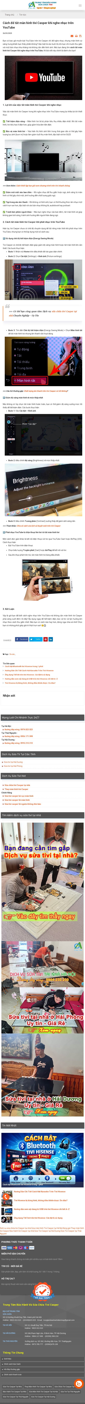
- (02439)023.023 (29, 1320)
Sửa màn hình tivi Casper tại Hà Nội (43, 1392)
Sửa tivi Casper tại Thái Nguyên (15, 1397)
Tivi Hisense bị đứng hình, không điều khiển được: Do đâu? (30, 683)
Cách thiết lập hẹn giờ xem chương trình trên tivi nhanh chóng (43, 186)
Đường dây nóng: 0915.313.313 (19, 743)
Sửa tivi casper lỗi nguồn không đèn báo (23, 804)
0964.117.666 (37, 1336)
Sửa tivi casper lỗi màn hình (17, 800)
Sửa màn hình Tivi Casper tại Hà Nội (46, 1228)
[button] (6, 1359)
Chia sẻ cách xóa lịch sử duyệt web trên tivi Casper (38, 526)
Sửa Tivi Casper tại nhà (12, 1387)
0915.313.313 (15, 1320)
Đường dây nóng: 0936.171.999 (19, 736)
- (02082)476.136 (51, 1344)
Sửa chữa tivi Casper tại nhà (17, 785)
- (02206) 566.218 (51, 1336)
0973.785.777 (37, 1344)
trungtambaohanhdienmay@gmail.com (58, 1320)
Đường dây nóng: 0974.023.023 (19, 729)
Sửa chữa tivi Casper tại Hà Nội (67, 1387)
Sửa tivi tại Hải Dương (13, 762)
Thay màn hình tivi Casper (16, 789)
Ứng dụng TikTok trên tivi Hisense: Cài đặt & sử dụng (27, 675)
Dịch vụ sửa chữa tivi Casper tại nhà (15, 1228)
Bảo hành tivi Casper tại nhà (22, 1231)
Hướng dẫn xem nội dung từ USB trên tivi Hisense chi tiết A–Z (31, 679)
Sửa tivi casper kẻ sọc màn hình (19, 796)
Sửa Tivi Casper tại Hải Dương (43, 1397)
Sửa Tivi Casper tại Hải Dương (47, 1231)
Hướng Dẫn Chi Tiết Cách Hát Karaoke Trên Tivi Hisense (29, 671)
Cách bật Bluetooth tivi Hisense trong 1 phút (24, 666)
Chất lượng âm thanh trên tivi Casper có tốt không (45, 391)
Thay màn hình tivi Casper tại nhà (38, 1387)
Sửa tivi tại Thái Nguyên (70, 1392)
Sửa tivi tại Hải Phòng (13, 766)
